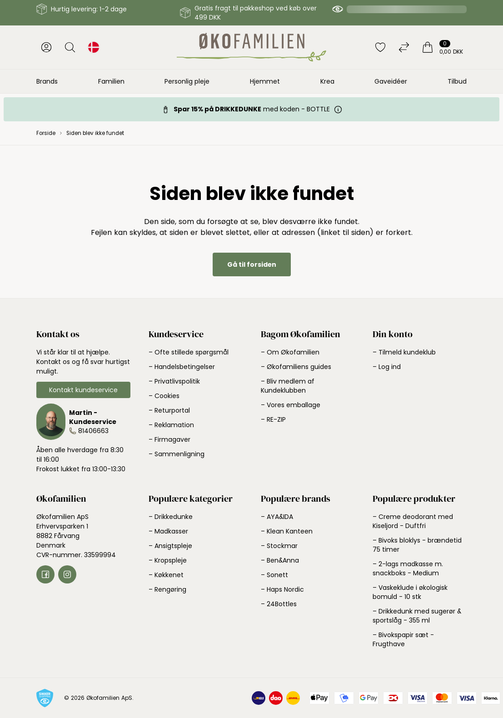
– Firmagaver (169, 439)
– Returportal (169, 410)
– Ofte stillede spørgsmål (189, 352)
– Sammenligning (176, 454)
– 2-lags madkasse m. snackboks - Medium (408, 568)
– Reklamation (171, 424)
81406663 (93, 430)
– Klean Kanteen (287, 531)
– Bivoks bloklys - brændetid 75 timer (417, 545)
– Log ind (387, 366)
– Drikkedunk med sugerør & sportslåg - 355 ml (417, 616)
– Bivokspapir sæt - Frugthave (403, 639)
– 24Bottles (279, 603)
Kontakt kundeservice (83, 389)
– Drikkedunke (171, 516)
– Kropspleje (168, 560)
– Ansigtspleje (170, 545)
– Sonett (274, 574)
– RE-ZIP (273, 419)
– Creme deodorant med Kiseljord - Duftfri (413, 521)
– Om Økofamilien (290, 352)
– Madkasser (168, 531)
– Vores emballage (290, 404)
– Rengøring (167, 589)
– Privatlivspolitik (174, 381)
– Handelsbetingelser (182, 366)
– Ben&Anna (280, 560)
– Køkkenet (166, 574)
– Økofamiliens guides (296, 366)
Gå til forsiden (251, 264)
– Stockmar (279, 545)
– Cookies (164, 395)
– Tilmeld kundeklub (404, 352)
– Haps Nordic (282, 589)
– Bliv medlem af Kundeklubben (287, 386)
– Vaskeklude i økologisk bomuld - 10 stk (410, 592)
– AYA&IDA (277, 516)
